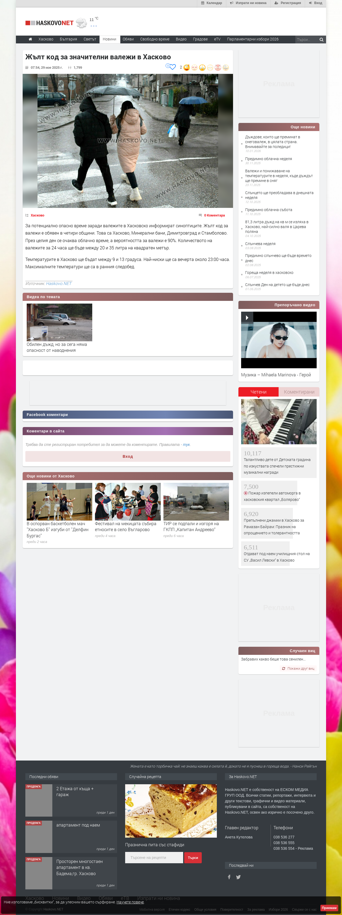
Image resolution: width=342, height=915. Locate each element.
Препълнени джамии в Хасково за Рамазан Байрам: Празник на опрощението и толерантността (274, 526)
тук (186, 444)
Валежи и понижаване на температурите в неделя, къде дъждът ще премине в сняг (279, 174)
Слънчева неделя (260, 242)
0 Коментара (214, 214)
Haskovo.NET (58, 282)
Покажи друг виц (298, 667)
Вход (128, 455)
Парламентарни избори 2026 (253, 37)
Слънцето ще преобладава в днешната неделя (279, 194)
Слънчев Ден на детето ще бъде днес (277, 283)
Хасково (37, 214)
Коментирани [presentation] (299, 390)
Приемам (329, 908)
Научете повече (130, 901)
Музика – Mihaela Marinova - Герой (276, 373)
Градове (200, 37)
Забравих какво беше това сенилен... (273, 658)
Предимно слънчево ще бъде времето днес (278, 257)
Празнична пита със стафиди (154, 844)
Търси (193, 857)
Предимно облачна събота (268, 208)
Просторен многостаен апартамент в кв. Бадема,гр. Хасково (79, 866)
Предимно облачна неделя (268, 157)
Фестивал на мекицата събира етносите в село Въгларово (125, 525)
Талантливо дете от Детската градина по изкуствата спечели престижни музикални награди (277, 465)
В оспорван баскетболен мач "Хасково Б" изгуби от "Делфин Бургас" (57, 528)
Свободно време (154, 37)
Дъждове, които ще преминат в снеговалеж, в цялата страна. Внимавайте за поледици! (272, 140)
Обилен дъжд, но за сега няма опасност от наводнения (57, 346)
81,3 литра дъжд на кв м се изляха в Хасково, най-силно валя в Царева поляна (277, 225)
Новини (109, 37)
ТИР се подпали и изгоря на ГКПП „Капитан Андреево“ (191, 525)
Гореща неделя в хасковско (269, 271)
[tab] (258, 392)
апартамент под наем (78, 824)
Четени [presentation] (258, 390)
